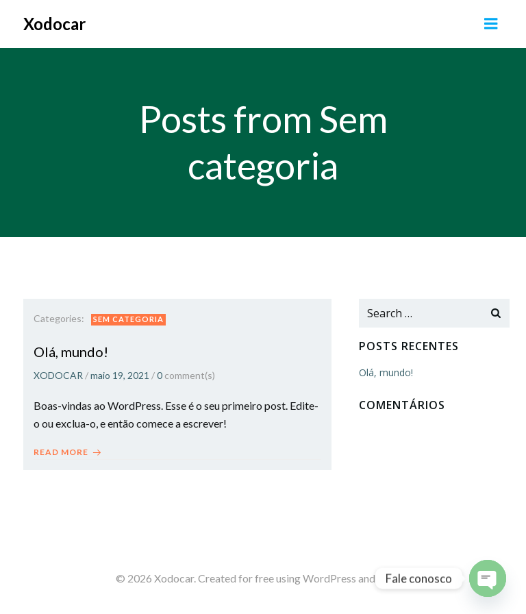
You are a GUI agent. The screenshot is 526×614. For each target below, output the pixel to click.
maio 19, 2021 (119, 375)
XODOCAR (58, 375)
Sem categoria (128, 319)
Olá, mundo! (386, 372)
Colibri (393, 578)
